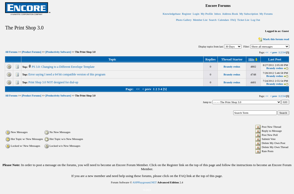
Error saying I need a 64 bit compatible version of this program (67, 74)
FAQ (233, 19)
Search (212, 19)
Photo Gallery (184, 19)
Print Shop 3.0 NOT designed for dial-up (53, 82)
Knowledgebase (171, 13)
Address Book (230, 13)
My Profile (207, 13)
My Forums (266, 13)
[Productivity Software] (58, 52)
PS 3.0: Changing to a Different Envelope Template (63, 67)
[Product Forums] (31, 52)
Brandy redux (232, 66)
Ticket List (243, 19)
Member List (200, 19)
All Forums (11, 52)
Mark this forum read (273, 39)
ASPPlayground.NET (145, 182)
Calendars (223, 19)
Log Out (255, 19)
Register (186, 13)
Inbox (217, 13)
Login (196, 13)
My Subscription (248, 13)
